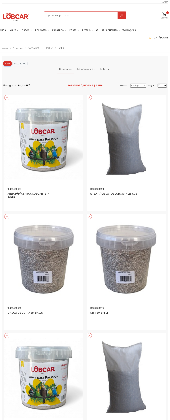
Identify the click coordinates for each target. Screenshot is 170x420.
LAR (96, 30)
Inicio (5, 48)
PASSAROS (58, 30)
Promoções (129, 30)
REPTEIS (86, 30)
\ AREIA (98, 85)
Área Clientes (109, 30)
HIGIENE (48, 48)
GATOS (25, 30)
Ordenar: (123, 85)
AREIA (61, 48)
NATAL (3, 30)
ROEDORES (40, 30)
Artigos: (151, 85)
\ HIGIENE (87, 85)
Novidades (65, 69)
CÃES (13, 30)
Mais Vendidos (86, 69)
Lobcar (104, 69)
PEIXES (72, 30)
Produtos (17, 48)
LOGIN (165, 1)
